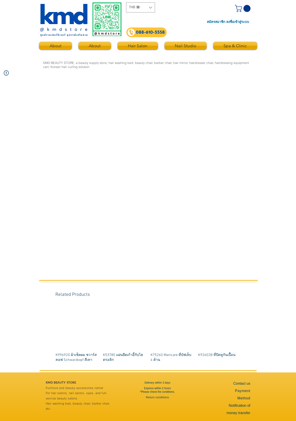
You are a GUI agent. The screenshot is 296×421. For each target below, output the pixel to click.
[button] (140, 7)
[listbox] (140, 7)
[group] (148, 334)
